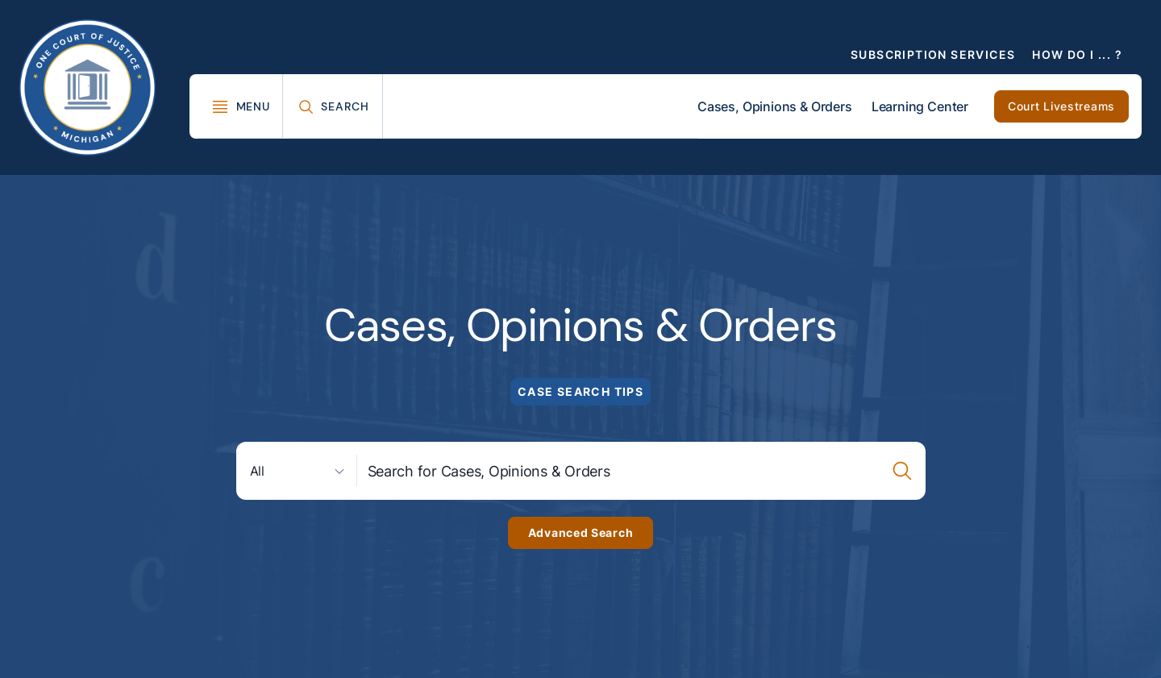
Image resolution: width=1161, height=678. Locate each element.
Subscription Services (933, 54)
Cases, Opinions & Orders (774, 106)
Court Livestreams (1061, 106)
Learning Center (920, 106)
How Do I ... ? (1077, 54)
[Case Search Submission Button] (903, 471)
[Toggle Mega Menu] (241, 106)
